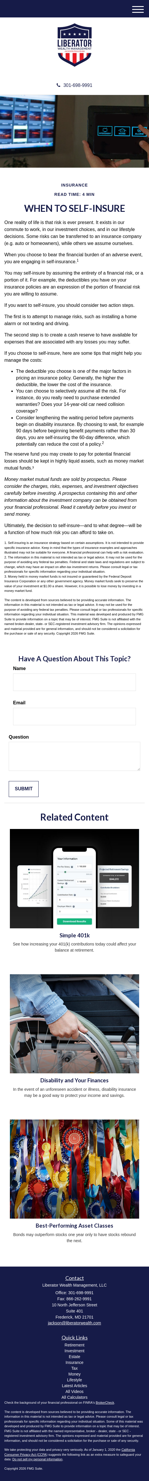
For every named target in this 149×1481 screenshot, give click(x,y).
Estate (74, 1356)
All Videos (74, 1391)
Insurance (74, 1362)
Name (19, 668)
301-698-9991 (74, 85)
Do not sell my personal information (37, 1459)
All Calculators (74, 1397)
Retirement (74, 1345)
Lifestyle (74, 1380)
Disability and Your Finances (74, 1080)
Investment (74, 1351)
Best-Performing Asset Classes (74, 1225)
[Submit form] (24, 789)
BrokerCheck (105, 1402)
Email (19, 702)
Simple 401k (75, 935)
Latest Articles (74, 1385)
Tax (74, 1368)
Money (74, 1374)
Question (19, 737)
